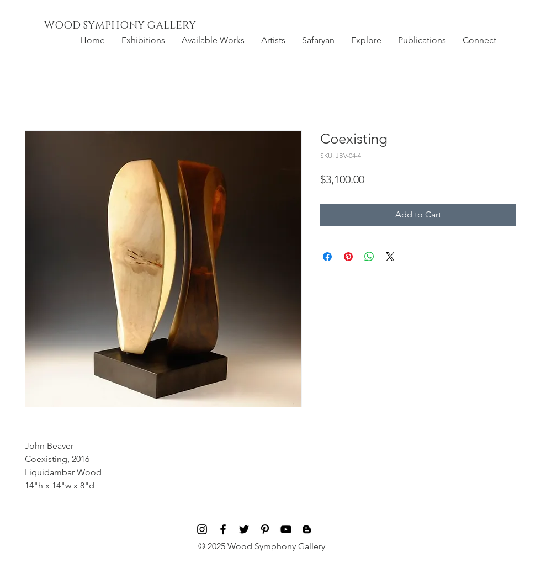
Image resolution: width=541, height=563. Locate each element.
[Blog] (307, 529)
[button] (143, 40)
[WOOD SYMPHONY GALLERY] (145, 26)
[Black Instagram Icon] (202, 529)
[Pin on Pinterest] (348, 256)
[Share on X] (390, 256)
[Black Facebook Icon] (223, 529)
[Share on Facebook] (327, 256)
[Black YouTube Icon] (286, 529)
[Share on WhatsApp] (369, 256)
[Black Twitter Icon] (244, 529)
